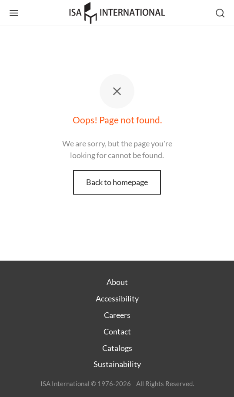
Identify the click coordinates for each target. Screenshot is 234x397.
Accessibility (117, 298)
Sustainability (117, 364)
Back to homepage (117, 182)
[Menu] (14, 13)
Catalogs (117, 348)
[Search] (220, 13)
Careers (117, 315)
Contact (117, 331)
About (117, 282)
